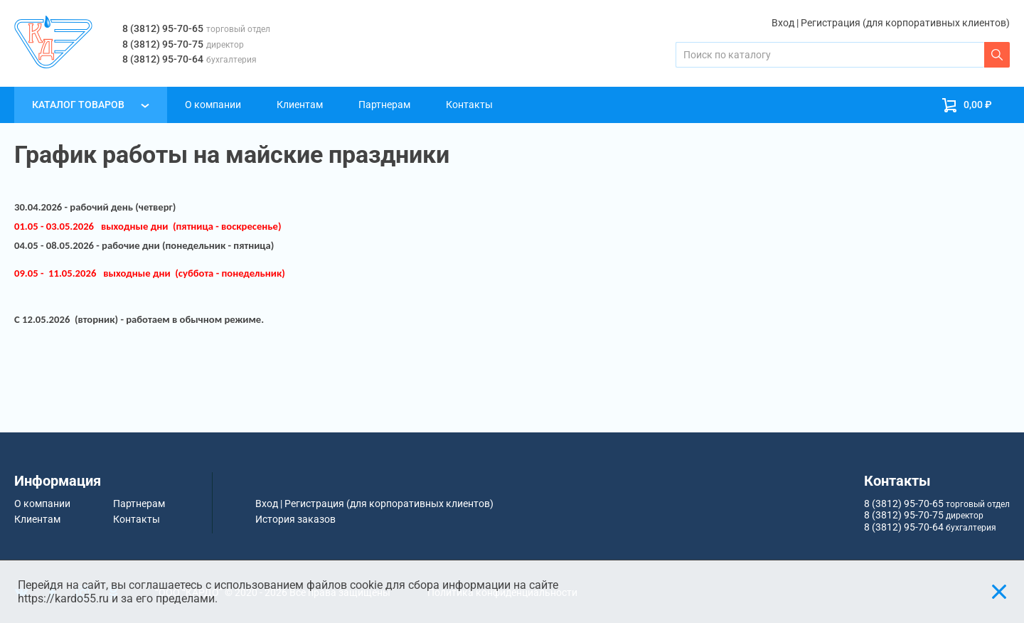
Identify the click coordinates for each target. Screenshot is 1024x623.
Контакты (469, 104)
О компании (213, 104)
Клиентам (300, 104)
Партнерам (384, 104)
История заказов (295, 519)
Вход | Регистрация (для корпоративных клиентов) (891, 22)
